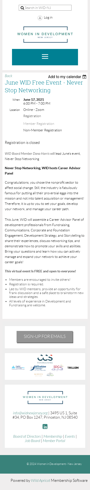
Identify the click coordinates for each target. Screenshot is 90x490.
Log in (48, 17)
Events (70, 436)
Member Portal (54, 441)
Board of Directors (27, 436)
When (16, 99)
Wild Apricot (40, 480)
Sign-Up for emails (45, 336)
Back (8, 76)
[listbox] (68, 77)
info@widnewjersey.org (30, 413)
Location (15, 109)
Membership (52, 436)
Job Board (32, 441)
